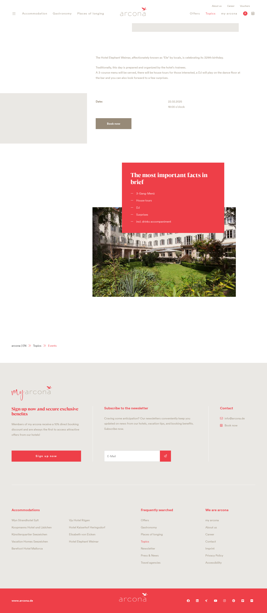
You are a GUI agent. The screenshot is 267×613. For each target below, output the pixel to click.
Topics (37, 345)
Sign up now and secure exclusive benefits (45, 411)
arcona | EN (19, 345)
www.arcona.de (22, 600)
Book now (113, 123)
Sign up (165, 456)
